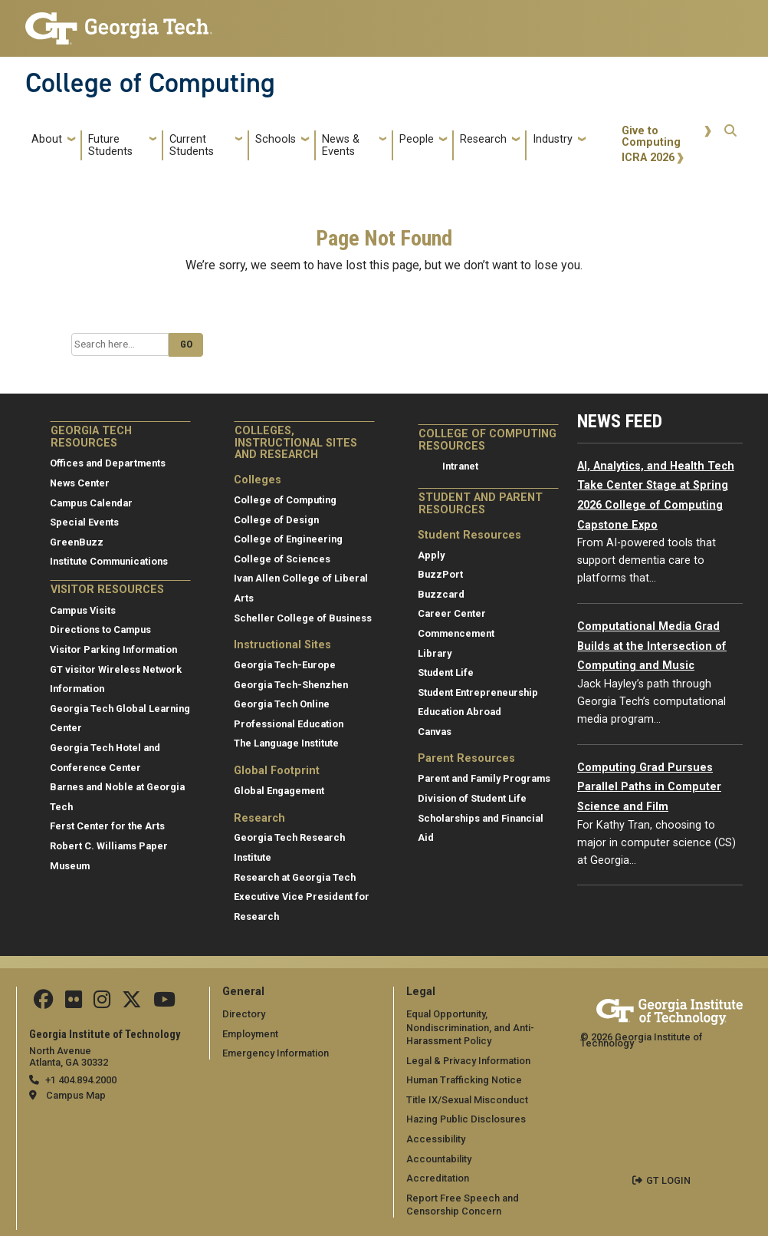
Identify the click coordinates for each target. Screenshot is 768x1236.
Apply (431, 555)
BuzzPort (440, 574)
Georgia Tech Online (282, 704)
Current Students (191, 145)
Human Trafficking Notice (464, 1080)
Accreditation (437, 1178)
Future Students (110, 145)
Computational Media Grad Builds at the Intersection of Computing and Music (652, 646)
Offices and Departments (108, 463)
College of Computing (150, 83)
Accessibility (435, 1139)
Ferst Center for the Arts (107, 826)
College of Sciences (282, 559)
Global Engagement (279, 790)
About (46, 139)
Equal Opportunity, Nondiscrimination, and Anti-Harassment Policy (470, 1027)
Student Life (446, 672)
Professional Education (288, 724)
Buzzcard (441, 594)
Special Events (84, 522)
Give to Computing (651, 137)
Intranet (460, 466)
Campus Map (76, 1095)
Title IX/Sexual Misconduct (467, 1100)
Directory (243, 1014)
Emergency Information (275, 1053)
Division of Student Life (472, 798)
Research (483, 139)
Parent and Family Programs (484, 778)
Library (434, 653)
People (416, 139)
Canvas (434, 731)
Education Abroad (459, 711)
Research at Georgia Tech (295, 877)
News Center (80, 483)
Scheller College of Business (303, 618)
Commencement (456, 633)
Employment (250, 1034)
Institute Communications (109, 561)
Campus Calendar (91, 503)
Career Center (452, 613)
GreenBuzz (76, 542)
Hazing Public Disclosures (466, 1119)
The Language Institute (286, 743)
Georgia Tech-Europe (285, 665)
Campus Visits (83, 610)
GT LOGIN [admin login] (668, 1180)
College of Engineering (288, 539)
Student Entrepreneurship (478, 692)
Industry (553, 139)
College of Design (276, 520)
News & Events (340, 145)
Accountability (438, 1159)
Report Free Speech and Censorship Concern (462, 1205)
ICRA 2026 (648, 157)
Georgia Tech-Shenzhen (291, 685)
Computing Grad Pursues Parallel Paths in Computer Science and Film (649, 787)
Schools (275, 139)
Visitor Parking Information (113, 649)
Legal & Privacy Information (468, 1060)
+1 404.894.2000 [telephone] (81, 1080)
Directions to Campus (100, 629)
